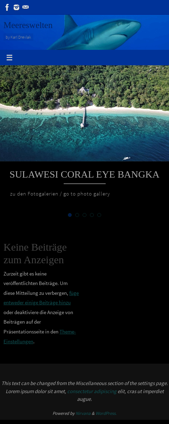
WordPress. (106, 413)
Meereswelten (27, 25)
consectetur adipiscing (92, 391)
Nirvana (83, 413)
